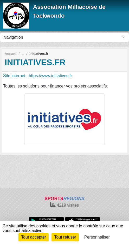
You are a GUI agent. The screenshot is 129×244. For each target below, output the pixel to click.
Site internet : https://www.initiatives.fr (37, 75)
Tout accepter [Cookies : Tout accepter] (33, 237)
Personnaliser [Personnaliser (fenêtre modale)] (97, 237)
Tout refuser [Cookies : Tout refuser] (65, 237)
